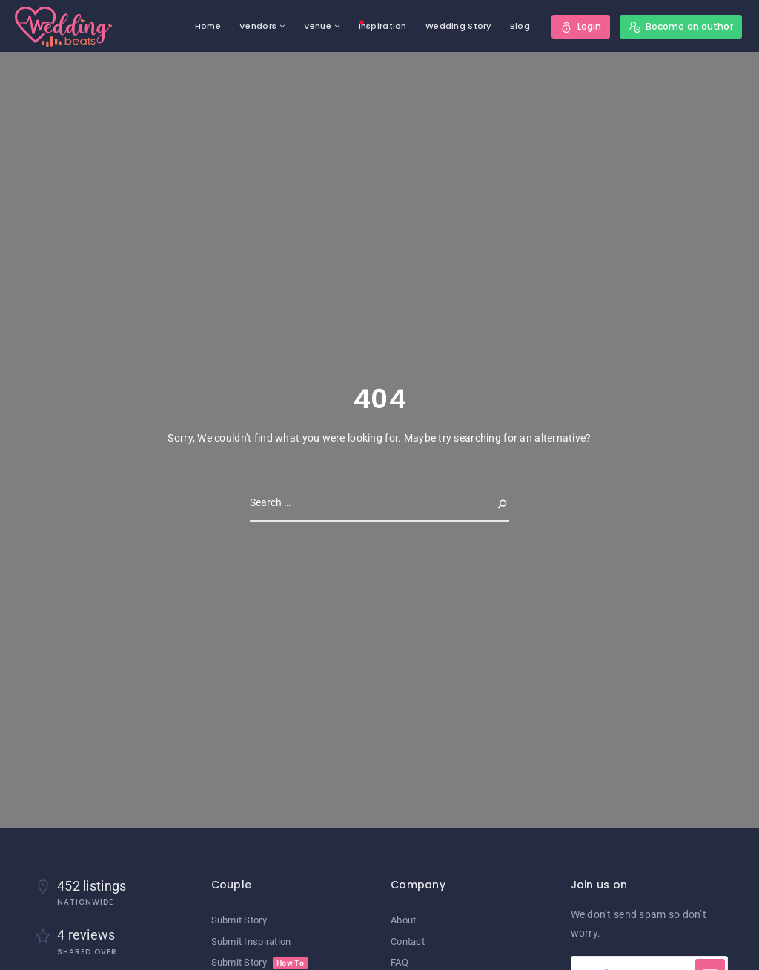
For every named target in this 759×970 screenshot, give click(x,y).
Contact (408, 941)
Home (208, 26)
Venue (317, 26)
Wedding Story (458, 26)
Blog (520, 26)
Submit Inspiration (251, 941)
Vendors (257, 26)
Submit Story (239, 919)
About (403, 919)
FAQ (399, 962)
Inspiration (383, 26)
